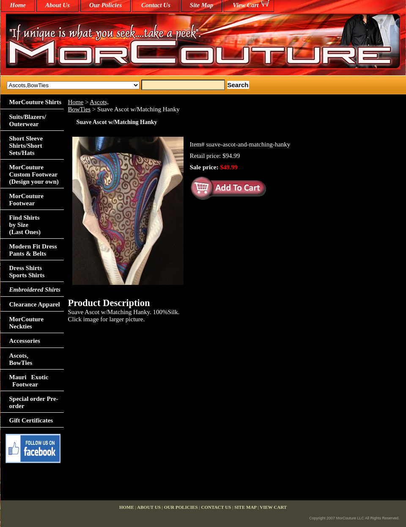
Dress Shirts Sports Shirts (27, 272)
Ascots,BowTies (88, 106)
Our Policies (105, 5)
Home (76, 102)
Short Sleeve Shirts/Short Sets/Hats (26, 145)
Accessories (24, 340)
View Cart (245, 5)
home (18, 5)
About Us (57, 5)
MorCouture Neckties (26, 323)
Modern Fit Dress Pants (33, 250)
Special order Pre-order (33, 402)
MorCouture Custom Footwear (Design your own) (34, 174)
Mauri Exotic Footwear (29, 381)
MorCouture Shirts (35, 102)
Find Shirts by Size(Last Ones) (25, 224)
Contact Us (155, 5)
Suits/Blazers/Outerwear (28, 120)
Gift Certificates (31, 420)
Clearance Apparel (34, 304)
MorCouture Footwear (26, 200)
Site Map (201, 5)
